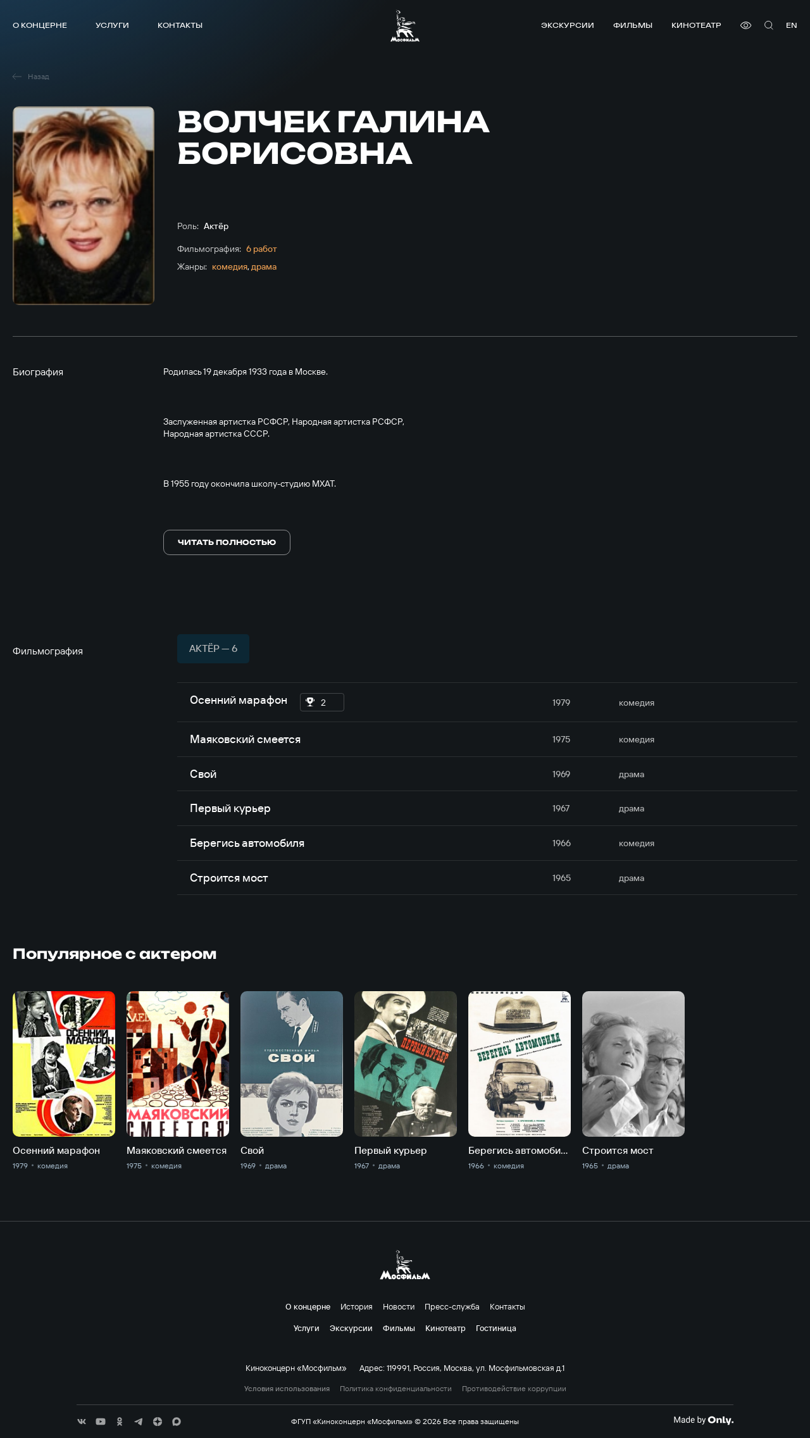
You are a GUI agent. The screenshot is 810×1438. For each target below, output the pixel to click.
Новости (398, 1306)
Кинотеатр (696, 25)
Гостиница (496, 1328)
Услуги (112, 25)
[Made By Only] (703, 1420)
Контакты (180, 25)
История (356, 1306)
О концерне (40, 25)
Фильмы (632, 25)
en (791, 25)
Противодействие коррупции (514, 1388)
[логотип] (405, 25)
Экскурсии (567, 25)
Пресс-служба (452, 1306)
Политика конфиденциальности (396, 1388)
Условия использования (287, 1388)
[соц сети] (82, 1421)
